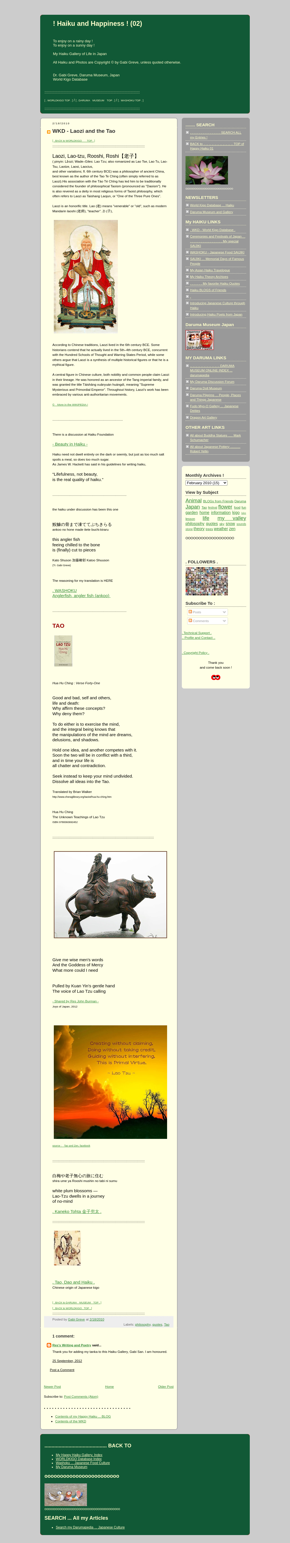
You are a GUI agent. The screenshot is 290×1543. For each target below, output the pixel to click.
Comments (199, 621)
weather (221, 528)
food (237, 507)
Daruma (240, 501)
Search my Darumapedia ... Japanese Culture (90, 1527)
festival (212, 507)
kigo (236, 512)
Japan (192, 507)
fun (244, 507)
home (204, 512)
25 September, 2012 (67, 1361)
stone (189, 529)
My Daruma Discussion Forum (212, 381)
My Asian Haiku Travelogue (210, 270)
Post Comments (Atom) (81, 1396)
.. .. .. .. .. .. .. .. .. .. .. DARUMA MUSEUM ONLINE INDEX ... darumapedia (212, 370)
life (205, 518)
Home (109, 1386)
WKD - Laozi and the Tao (83, 131)
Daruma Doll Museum (206, 388)
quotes (157, 1324)
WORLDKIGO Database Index (79, 1459)
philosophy (143, 1324)
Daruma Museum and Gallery (211, 212)
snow (230, 523)
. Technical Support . (197, 633)
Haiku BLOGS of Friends (208, 290)
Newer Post (52, 1386)
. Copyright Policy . (195, 652)
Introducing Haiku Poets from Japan (216, 314)
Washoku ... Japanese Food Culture (83, 1463)
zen (232, 528)
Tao (166, 1324)
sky (221, 524)
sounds (241, 524)
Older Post (166, 1386)
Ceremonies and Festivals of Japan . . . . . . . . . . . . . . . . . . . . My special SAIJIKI (217, 240)
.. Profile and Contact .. (198, 637)
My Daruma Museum (71, 1467)
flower (225, 507)
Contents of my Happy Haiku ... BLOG (83, 1416)
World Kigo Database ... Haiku (212, 205)
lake (243, 513)
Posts (195, 612)
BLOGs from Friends (218, 501)
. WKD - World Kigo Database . (212, 230)
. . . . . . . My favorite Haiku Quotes (215, 283)
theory (199, 528)
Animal (193, 500)
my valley (232, 518)
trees (209, 529)
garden (191, 512)
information (221, 512)
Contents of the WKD (70, 1421)
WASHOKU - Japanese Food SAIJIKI (217, 252)
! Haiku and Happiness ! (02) (97, 23)
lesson (190, 518)
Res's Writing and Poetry (71, 1345)
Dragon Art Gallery (203, 417)
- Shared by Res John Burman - (75, 1001)
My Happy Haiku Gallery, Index (79, 1455)
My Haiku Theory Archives (209, 276)
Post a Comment (62, 1370)
